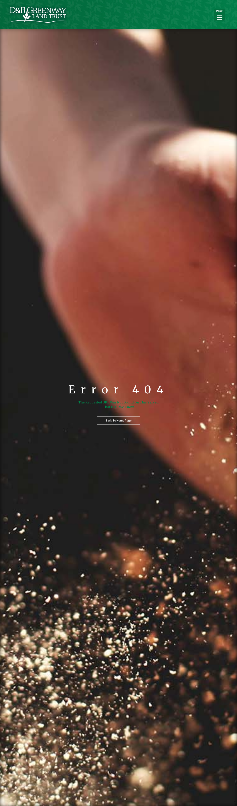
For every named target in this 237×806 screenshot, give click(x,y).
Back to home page (119, 420)
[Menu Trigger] (219, 15)
